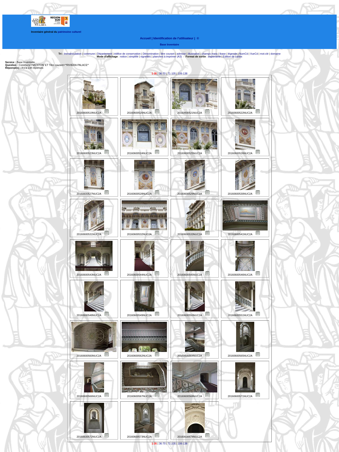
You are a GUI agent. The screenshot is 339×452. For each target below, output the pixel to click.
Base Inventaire (169, 44)
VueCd (254, 53)
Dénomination (151, 53)
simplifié (133, 56)
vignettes (146, 56)
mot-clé (264, 53)
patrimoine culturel (69, 31)
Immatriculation (72, 53)
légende (232, 53)
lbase (223, 53)
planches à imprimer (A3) (167, 56)
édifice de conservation (127, 53)
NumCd (243, 53)
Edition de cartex (232, 56)
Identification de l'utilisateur (173, 38)
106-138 (182, 73)
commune (89, 53)
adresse (181, 53)
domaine (276, 53)
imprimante (214, 56)
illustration (194, 53)
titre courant (167, 53)
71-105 (172, 73)
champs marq (210, 53)
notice (123, 56)
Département (104, 53)
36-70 (162, 73)
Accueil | (146, 38)
